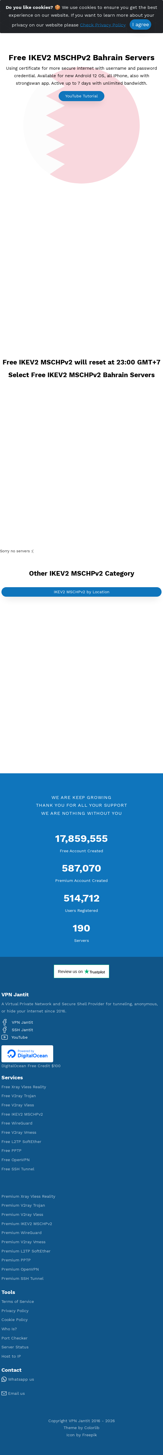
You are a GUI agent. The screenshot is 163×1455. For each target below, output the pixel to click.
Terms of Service (17, 1301)
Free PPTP (11, 1150)
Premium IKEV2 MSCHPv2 (26, 1223)
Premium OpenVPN (20, 1269)
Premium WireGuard (21, 1232)
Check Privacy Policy (103, 24)
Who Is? (9, 1328)
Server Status (14, 1347)
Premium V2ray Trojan (23, 1205)
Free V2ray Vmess (18, 1132)
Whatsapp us (17, 1379)
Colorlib (91, 1427)
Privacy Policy (14, 1310)
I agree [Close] (140, 24)
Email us (13, 1393)
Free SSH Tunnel (17, 1169)
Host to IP (11, 1356)
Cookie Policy (14, 1319)
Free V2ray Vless (17, 1105)
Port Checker (14, 1338)
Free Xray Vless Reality (23, 1086)
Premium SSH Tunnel (22, 1278)
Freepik (89, 1435)
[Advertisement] (81, 230)
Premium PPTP (16, 1260)
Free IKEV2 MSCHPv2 (22, 1114)
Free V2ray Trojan (18, 1095)
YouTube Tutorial (81, 96)
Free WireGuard (16, 1123)
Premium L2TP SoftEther (26, 1251)
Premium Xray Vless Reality (28, 1196)
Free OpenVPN (15, 1159)
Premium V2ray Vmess (23, 1241)
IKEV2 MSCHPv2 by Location (82, 591)
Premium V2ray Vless (22, 1214)
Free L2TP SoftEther (21, 1141)
